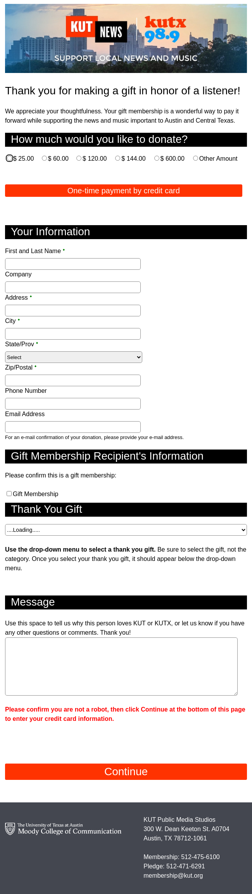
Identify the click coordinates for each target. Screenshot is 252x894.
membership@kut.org (173, 875)
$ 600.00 (173, 158)
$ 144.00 (133, 158)
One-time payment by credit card (123, 190)
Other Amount (218, 158)
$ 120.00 (95, 158)
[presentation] (64, 739)
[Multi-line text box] (121, 666)
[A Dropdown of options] (126, 530)
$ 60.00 (58, 158)
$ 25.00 (23, 158)
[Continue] (126, 772)
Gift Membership (35, 494)
